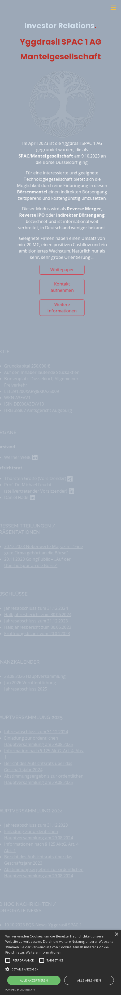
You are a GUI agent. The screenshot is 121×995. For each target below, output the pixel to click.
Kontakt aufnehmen (64, 287)
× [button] (116, 934)
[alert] (60, 962)
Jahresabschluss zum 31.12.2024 (32, 608)
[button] (7, 960)
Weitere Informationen (65, 308)
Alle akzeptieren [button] (34, 980)
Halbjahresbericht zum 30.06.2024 (33, 614)
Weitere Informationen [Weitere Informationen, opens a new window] (43, 952)
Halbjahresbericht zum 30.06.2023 (33, 627)
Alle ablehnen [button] (89, 980)
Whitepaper (65, 270)
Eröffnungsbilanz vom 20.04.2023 (33, 633)
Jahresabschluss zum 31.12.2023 (32, 621)
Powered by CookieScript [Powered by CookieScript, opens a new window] (20, 989)
